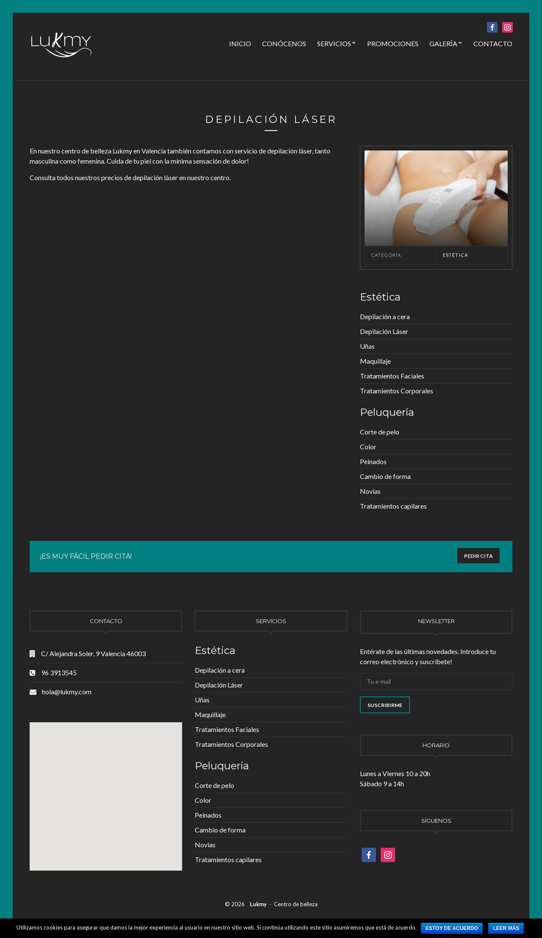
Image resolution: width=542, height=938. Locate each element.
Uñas (367, 346)
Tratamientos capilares (393, 506)
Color (368, 447)
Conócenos (284, 43)
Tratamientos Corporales (396, 391)
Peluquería (387, 412)
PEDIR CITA (478, 556)
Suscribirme (385, 705)
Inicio (240, 43)
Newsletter (436, 621)
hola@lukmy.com (66, 691)
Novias (370, 491)
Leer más (506, 928)
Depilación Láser (384, 331)
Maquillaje (375, 361)
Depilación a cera (385, 316)
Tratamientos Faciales (392, 376)
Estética (455, 255)
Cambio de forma (385, 476)
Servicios (334, 43)
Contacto (492, 43)
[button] (77, 756)
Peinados (373, 461)
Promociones (392, 43)
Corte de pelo (379, 432)
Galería (443, 43)
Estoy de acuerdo (452, 928)
